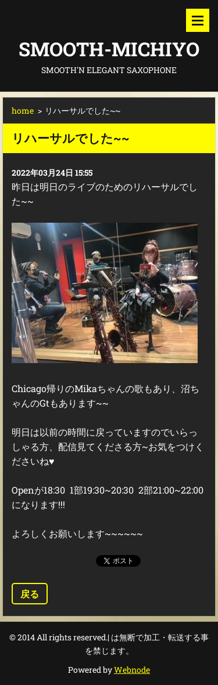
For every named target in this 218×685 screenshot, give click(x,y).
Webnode (132, 669)
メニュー (197, 20)
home (23, 110)
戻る (29, 594)
